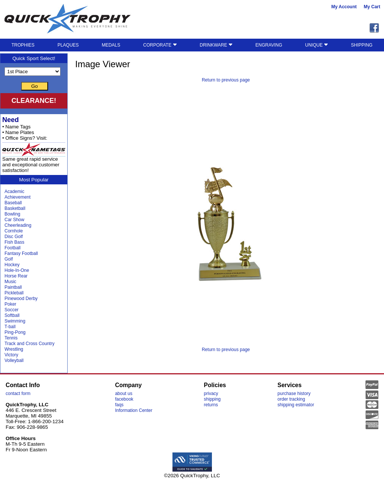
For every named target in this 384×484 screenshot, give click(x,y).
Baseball (13, 202)
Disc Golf (14, 236)
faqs (119, 404)
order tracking (291, 399)
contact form (18, 393)
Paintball (13, 287)
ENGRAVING (268, 45)
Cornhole (14, 231)
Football (13, 247)
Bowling (12, 214)
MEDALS (111, 45)
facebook (124, 399)
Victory (11, 354)
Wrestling (14, 349)
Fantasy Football (21, 253)
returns (211, 404)
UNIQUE (316, 45)
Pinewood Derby (21, 298)
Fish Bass (14, 242)
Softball (12, 315)
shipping (212, 399)
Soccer (11, 309)
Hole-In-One (17, 270)
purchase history (294, 393)
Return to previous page (226, 80)
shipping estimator (296, 404)
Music (10, 281)
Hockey (12, 264)
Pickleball (14, 293)
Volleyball (14, 360)
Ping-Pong (15, 332)
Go (34, 86)
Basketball (15, 208)
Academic (14, 191)
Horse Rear (16, 276)
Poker (10, 304)
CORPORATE (160, 45)
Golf (9, 259)
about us (123, 393)
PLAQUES (68, 45)
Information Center (133, 410)
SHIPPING (361, 45)
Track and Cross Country (29, 343)
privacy (211, 393)
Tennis (11, 338)
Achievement (17, 197)
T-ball (10, 326)
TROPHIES (23, 45)
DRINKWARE (216, 45)
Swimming (15, 321)
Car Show (14, 219)
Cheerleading (18, 225)
